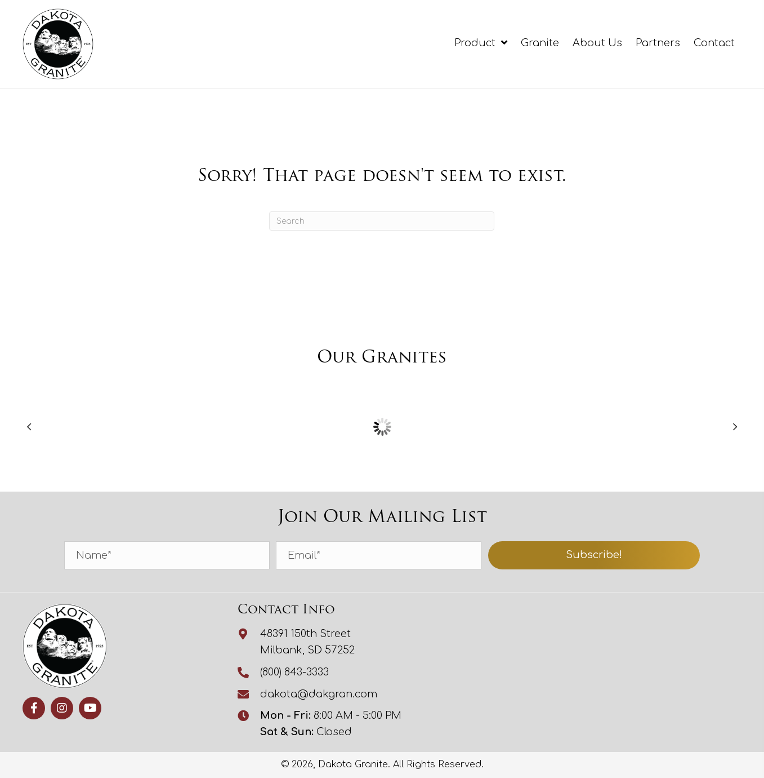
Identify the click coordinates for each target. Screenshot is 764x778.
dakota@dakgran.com (318, 694)
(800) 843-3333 (294, 672)
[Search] (381, 221)
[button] (594, 555)
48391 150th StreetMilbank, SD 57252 (307, 642)
